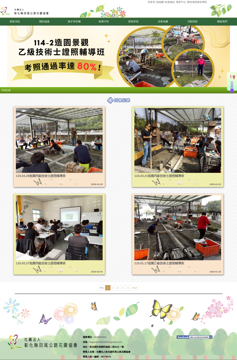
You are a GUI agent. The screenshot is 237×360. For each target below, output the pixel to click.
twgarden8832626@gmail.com (106, 342)
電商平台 (181, 2)
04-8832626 (100, 337)
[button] (15, 21)
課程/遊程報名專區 (197, 2)
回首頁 (151, 2)
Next (134, 287)
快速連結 (170, 2)
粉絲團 (160, 2)
